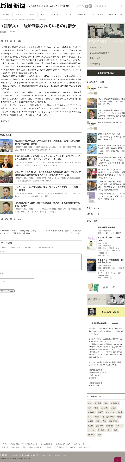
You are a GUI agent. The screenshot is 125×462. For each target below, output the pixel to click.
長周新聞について (97, 47)
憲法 (89, 403)
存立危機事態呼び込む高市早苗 (110, 122)
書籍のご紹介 (95, 58)
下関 (99, 435)
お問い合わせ (95, 64)
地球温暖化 (115, 403)
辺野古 (113, 408)
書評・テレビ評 (115, 14)
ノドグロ (91, 430)
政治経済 (19, 14)
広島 (104, 421)
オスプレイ (110, 412)
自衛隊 (90, 421)
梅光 (109, 430)
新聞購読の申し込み (63, 444)
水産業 (97, 417)
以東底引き (113, 421)
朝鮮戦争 (91, 435)
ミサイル (119, 426)
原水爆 (119, 412)
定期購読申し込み (106, 73)
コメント (3, 252)
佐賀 (89, 408)
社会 (43, 14)
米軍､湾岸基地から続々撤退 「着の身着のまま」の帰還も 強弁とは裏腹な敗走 (111, 136)
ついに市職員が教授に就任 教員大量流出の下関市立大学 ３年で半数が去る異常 (111, 101)
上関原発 (104, 408)
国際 (32, 14)
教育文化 (55, 14)
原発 (89, 417)
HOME (6, 14)
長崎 (106, 403)
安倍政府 (99, 426)
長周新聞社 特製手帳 (106, 228)
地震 (96, 408)
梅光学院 (98, 403)
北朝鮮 (90, 426)
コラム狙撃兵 (97, 14)
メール (3, 284)
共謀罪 (100, 412)
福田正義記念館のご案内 (99, 53)
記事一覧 (5, 447)
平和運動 (82, 14)
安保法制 (109, 426)
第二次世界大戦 (108, 417)
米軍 (97, 421)
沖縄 (119, 417)
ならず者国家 (103, 87)
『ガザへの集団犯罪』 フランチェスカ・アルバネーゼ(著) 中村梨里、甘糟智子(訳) (111, 196)
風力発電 (101, 430)
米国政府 (91, 412)
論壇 (115, 430)
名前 (2, 276)
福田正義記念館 (46, 444)
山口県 (68, 14)
